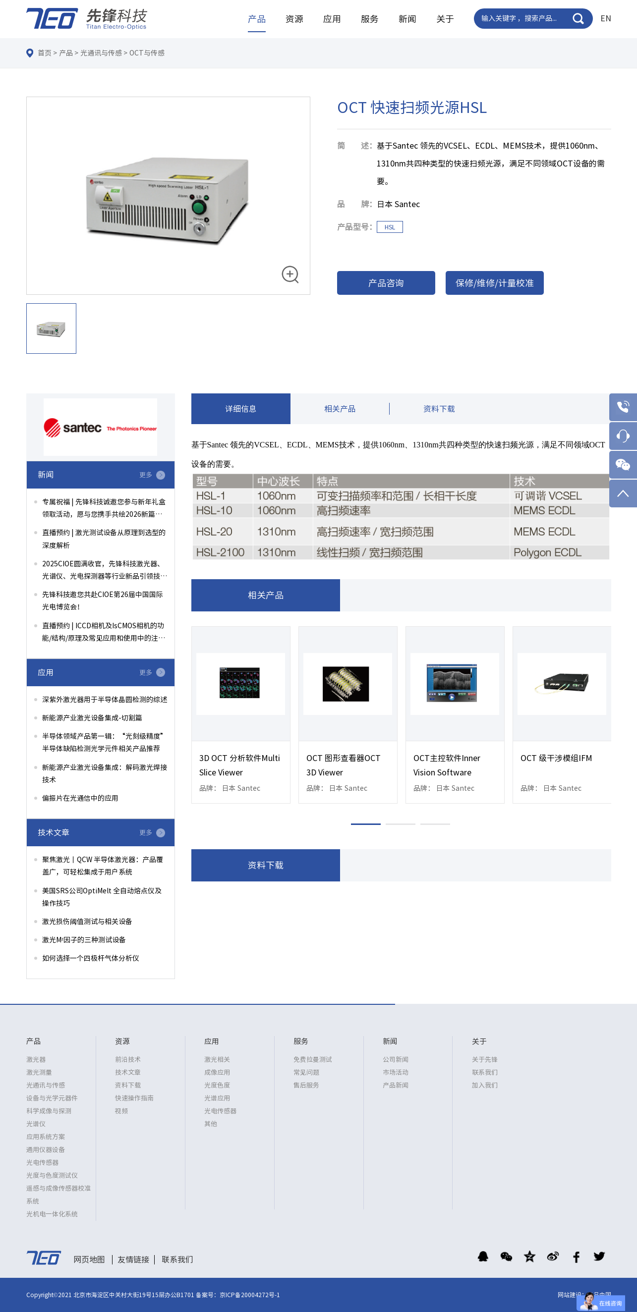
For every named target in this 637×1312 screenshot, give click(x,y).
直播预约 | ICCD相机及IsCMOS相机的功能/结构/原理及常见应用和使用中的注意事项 (103, 633)
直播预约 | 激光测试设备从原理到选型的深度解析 (104, 538)
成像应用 (217, 1072)
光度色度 (217, 1085)
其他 (210, 1124)
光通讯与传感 (101, 53)
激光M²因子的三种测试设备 (84, 939)
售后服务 (306, 1085)
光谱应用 (217, 1098)
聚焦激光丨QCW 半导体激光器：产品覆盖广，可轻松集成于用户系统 (103, 865)
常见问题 (306, 1072)
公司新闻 (395, 1059)
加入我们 (485, 1085)
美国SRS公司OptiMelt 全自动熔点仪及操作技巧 (102, 897)
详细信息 (241, 409)
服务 (370, 18)
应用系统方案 (45, 1137)
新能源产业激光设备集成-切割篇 (92, 717)
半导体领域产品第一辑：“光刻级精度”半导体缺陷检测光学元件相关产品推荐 (104, 742)
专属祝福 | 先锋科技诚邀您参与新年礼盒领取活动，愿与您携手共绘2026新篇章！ (104, 509)
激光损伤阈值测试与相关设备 (87, 921)
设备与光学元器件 (52, 1098)
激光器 (36, 1059)
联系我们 (485, 1072)
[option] (168, 196)
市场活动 (395, 1072)
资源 (294, 18)
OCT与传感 (147, 53)
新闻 (407, 18)
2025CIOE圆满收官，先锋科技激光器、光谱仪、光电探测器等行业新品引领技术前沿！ (104, 571)
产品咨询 (386, 282)
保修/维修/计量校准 (495, 282)
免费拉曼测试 (312, 1059)
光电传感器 (42, 1162)
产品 (257, 18)
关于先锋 (485, 1059)
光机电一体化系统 (52, 1214)
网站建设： (572, 1295)
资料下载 (439, 409)
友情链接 (133, 1259)
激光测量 (39, 1072)
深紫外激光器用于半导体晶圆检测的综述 (104, 699)
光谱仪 (36, 1124)
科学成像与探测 (48, 1111)
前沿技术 (128, 1059)
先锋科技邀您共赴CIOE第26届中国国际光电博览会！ (102, 600)
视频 (121, 1111)
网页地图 (89, 1259)
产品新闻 (395, 1085)
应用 (332, 18)
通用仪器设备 (45, 1150)
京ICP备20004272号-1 (250, 1295)
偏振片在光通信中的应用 (80, 798)
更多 (145, 475)
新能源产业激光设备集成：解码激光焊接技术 (104, 773)
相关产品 (340, 409)
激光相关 (217, 1059)
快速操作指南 (134, 1098)
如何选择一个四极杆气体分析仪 (90, 958)
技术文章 (128, 1072)
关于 (445, 18)
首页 (45, 53)
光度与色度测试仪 (52, 1175)
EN (605, 18)
